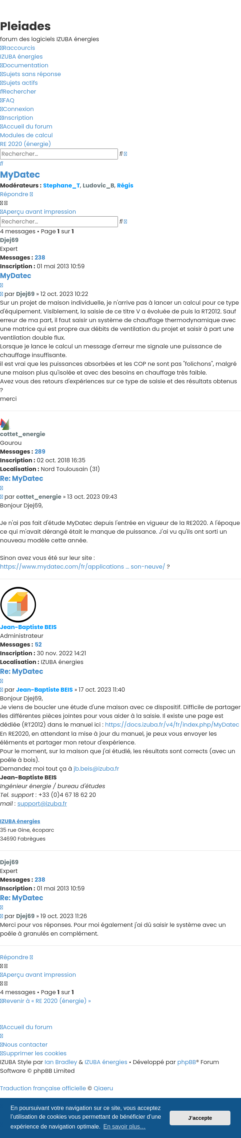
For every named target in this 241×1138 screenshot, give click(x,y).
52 (38, 644)
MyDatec (20, 175)
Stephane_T (61, 185)
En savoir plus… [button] (124, 1126)
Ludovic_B (98, 185)
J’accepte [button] (200, 1118)
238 (40, 257)
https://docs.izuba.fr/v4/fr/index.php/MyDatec (172, 724)
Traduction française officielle (43, 1088)
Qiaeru (103, 1088)
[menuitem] (21, 56)
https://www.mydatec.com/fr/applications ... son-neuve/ (82, 566)
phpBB (186, 1062)
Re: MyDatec (21, 478)
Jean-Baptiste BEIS (28, 627)
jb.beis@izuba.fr (96, 768)
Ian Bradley (60, 1062)
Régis (125, 185)
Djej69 (9, 240)
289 (40, 451)
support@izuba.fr (42, 803)
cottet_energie (22, 434)
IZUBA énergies (20, 821)
